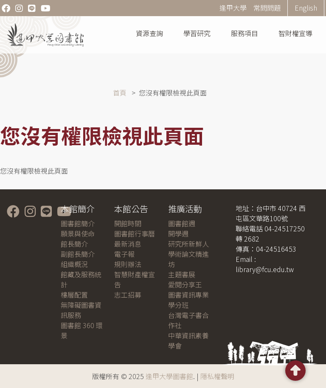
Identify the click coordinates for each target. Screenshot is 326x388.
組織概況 (74, 264)
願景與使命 (78, 233)
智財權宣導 (295, 33)
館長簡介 (74, 244)
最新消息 (127, 244)
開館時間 (127, 223)
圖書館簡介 (78, 223)
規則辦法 (127, 264)
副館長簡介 (78, 254)
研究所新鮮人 (188, 244)
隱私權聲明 (217, 376)
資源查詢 (149, 33)
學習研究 (197, 33)
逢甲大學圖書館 (169, 376)
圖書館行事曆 (134, 233)
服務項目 (244, 33)
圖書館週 (181, 223)
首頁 (119, 92)
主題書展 (181, 274)
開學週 (178, 233)
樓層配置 (74, 295)
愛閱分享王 (185, 284)
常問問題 (267, 8)
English (306, 8)
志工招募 (127, 295)
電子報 (124, 254)
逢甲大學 (233, 8)
